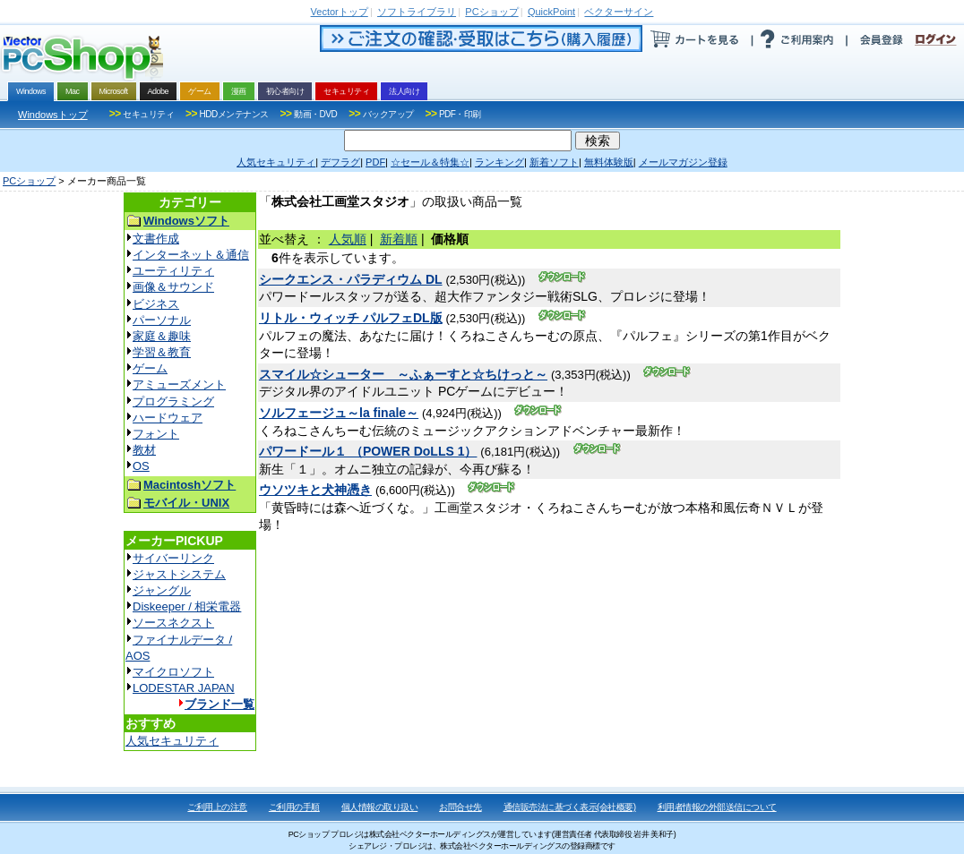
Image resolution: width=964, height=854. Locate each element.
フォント (156, 433)
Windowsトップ (53, 114)
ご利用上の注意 (217, 807)
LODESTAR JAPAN (184, 688)
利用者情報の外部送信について (717, 807)
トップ (339, 11)
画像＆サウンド (173, 287)
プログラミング (173, 401)
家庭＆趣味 (162, 336)
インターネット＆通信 (191, 254)
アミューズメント (179, 384)
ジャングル (162, 590)
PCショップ (29, 180)
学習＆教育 (162, 352)
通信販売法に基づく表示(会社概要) (570, 807)
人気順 (347, 239)
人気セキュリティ (172, 740)
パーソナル (162, 320)
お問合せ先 (460, 807)
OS (141, 466)
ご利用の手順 (294, 807)
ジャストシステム (179, 574)
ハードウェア (167, 417)
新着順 (398, 239)
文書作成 (156, 238)
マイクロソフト (173, 672)
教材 (144, 450)
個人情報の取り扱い (379, 807)
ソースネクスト (173, 622)
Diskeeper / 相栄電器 (187, 606)
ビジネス (156, 304)
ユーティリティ (173, 271)
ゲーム (150, 368)
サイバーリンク (173, 558)
